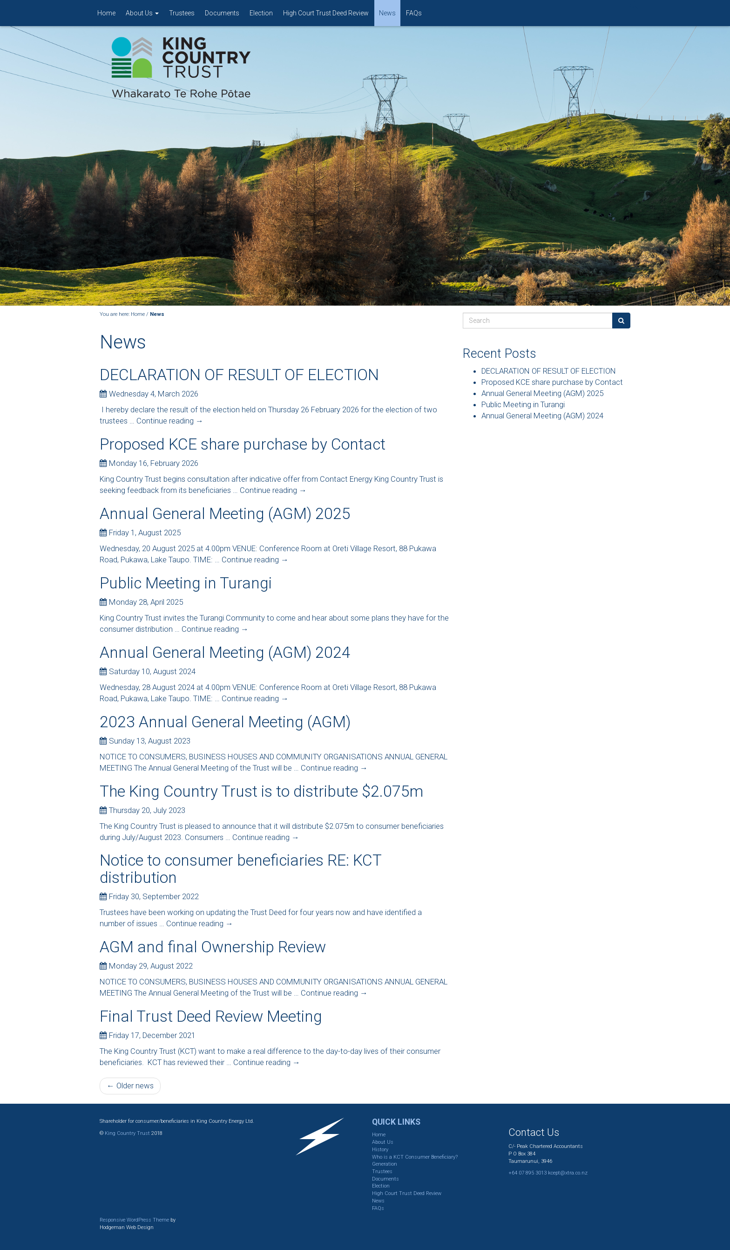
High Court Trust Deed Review (326, 13)
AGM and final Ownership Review (213, 947)
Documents (222, 13)
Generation (384, 1164)
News (387, 13)
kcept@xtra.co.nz (568, 1173)
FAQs (414, 13)
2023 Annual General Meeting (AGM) (225, 722)
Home (106, 13)
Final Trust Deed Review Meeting (211, 1016)
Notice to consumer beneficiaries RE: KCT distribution (240, 869)
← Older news (130, 1085)
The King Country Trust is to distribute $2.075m (261, 791)
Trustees (182, 13)
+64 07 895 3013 (527, 1173)
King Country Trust (127, 1133)
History (380, 1150)
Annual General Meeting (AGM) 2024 (225, 652)
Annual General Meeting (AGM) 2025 (225, 514)
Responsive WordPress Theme (134, 1220)
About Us (142, 13)
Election (261, 13)
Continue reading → (169, 420)
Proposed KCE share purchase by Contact (242, 444)
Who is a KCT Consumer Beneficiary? (415, 1157)
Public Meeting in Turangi (186, 583)
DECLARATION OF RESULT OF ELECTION (239, 375)
